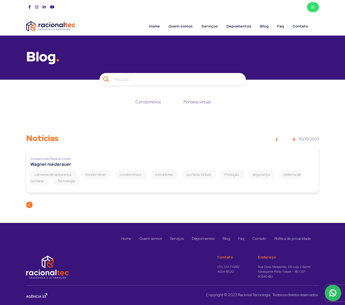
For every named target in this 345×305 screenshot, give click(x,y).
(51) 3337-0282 (228, 267)
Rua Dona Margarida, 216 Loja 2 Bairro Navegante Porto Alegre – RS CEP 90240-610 (284, 272)
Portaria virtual (197, 102)
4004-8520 (225, 271)
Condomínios (148, 102)
